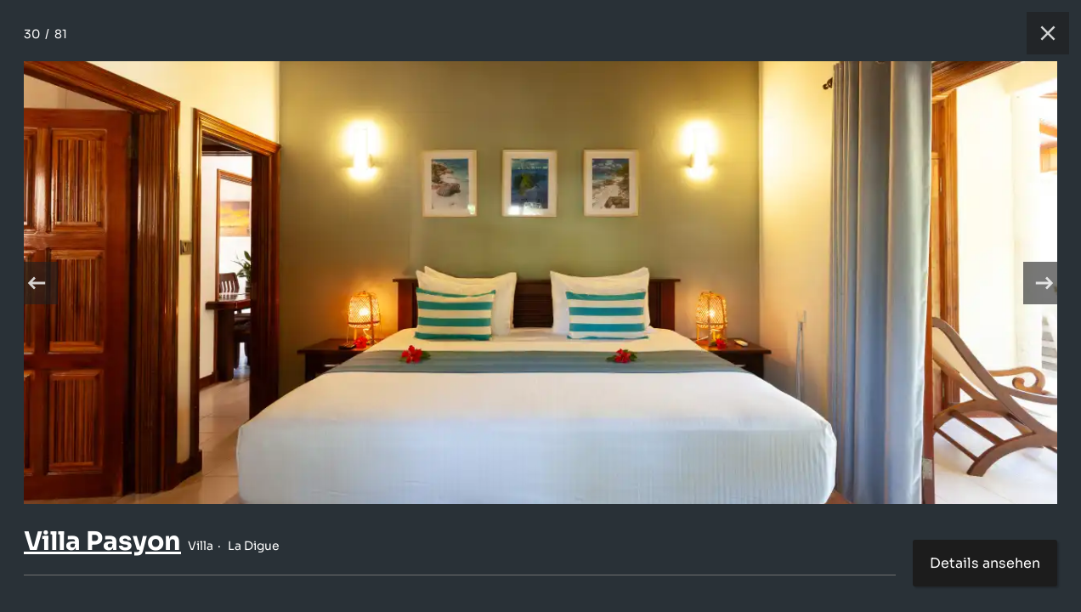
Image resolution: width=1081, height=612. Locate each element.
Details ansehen (985, 563)
